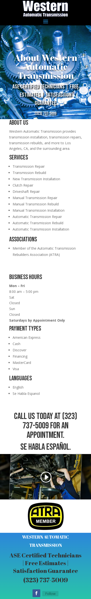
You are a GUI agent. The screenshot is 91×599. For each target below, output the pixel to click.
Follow (50, 593)
